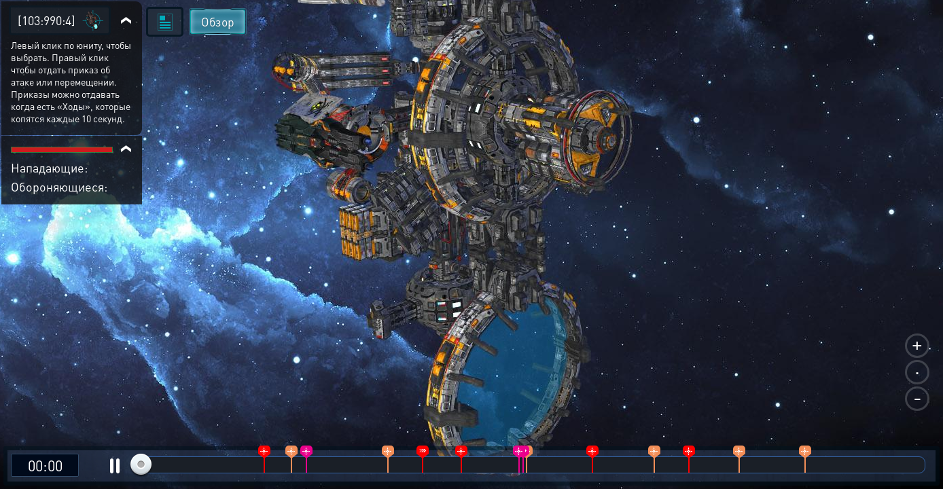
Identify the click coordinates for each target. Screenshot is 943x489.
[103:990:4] (46, 20)
